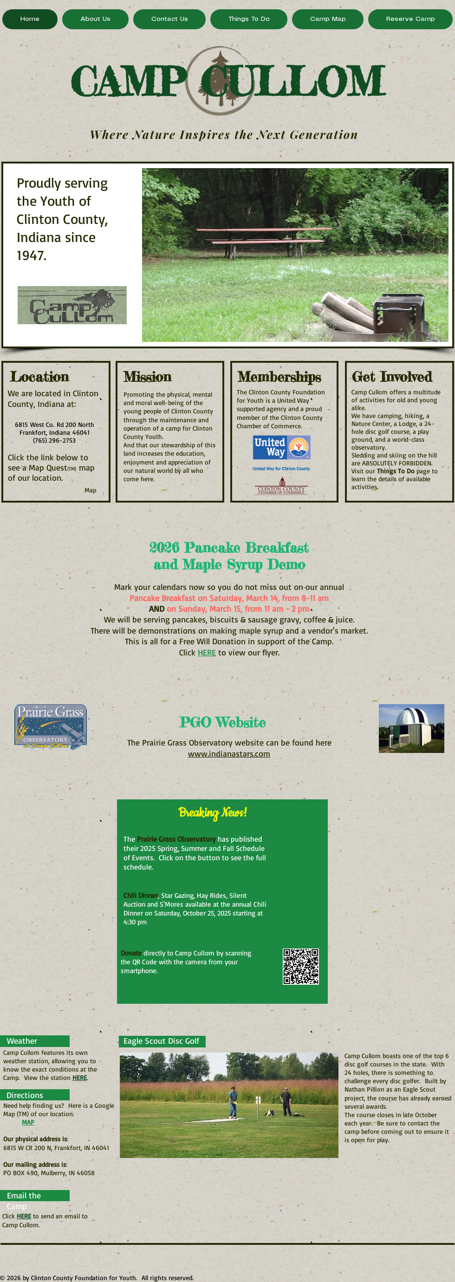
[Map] (90, 489)
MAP (28, 1122)
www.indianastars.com (229, 753)
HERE (79, 1077)
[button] (295, 255)
